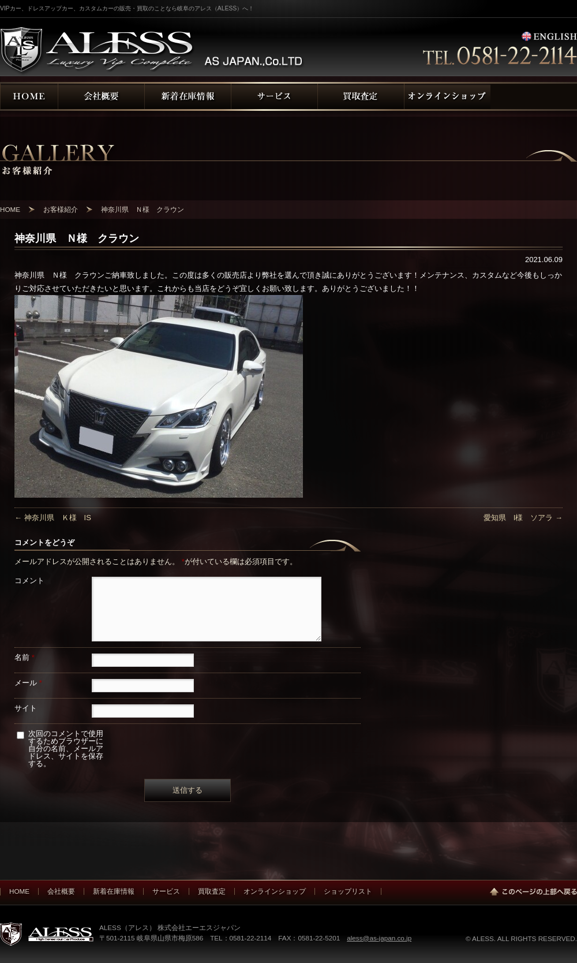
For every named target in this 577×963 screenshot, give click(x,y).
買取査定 (212, 891)
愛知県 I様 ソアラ (523, 517)
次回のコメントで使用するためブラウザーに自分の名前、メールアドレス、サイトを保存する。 (65, 748)
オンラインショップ (274, 891)
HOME (19, 891)
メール (28, 682)
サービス (166, 891)
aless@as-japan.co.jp (379, 938)
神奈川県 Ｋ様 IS (52, 517)
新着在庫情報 (113, 891)
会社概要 (61, 891)
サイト (25, 708)
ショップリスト (348, 891)
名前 (24, 657)
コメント (29, 580)
